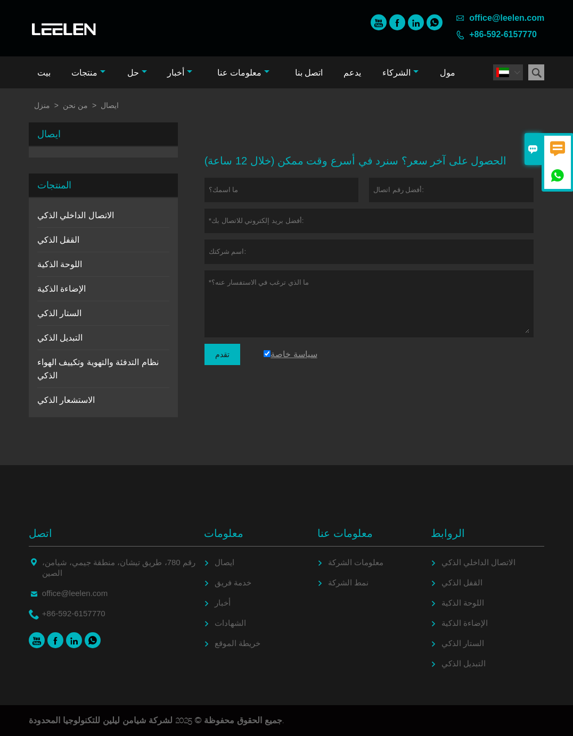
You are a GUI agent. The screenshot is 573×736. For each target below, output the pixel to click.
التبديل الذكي (60, 337)
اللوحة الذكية (59, 264)
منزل (42, 105)
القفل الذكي (58, 239)
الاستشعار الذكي (66, 399)
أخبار (179, 72)
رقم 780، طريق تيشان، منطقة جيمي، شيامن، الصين (118, 567)
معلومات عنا (243, 72)
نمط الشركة (348, 582)
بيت (44, 72)
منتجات (88, 72)
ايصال (224, 562)
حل (137, 72)
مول (447, 72)
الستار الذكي (59, 313)
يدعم (352, 72)
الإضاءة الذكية (61, 288)
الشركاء (400, 72)
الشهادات (230, 622)
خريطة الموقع (237, 643)
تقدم (222, 354)
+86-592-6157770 (503, 34)
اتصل (40, 533)
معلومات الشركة (355, 562)
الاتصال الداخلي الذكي (75, 215)
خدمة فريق (233, 582)
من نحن (75, 105)
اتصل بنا (309, 72)
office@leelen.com (506, 17)
